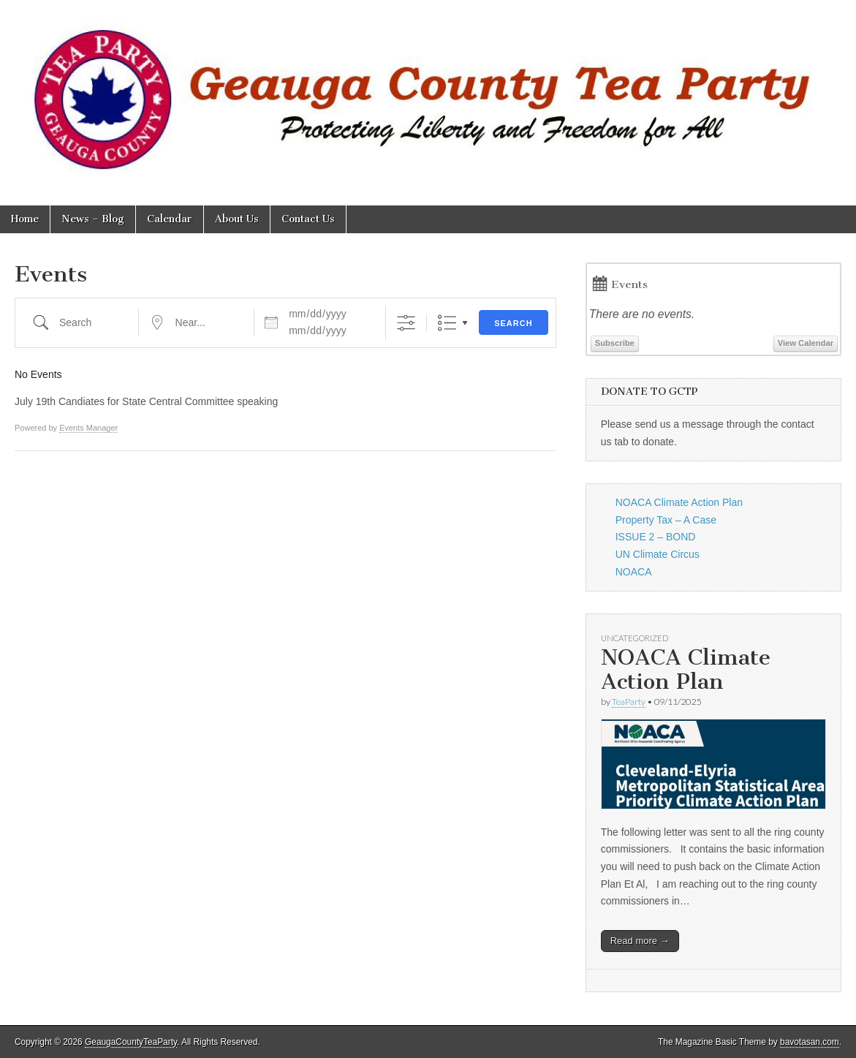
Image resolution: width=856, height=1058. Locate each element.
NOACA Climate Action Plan (679, 502)
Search (513, 323)
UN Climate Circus (658, 554)
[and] (328, 330)
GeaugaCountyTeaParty (131, 1042)
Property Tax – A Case (666, 520)
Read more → (640, 940)
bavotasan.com (809, 1042)
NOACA (634, 572)
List (447, 323)
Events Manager (88, 427)
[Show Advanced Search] (406, 323)
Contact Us (308, 219)
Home (25, 219)
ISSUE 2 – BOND (656, 537)
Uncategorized (634, 638)
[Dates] (328, 313)
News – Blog (92, 219)
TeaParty (628, 701)
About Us (237, 219)
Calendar (169, 219)
